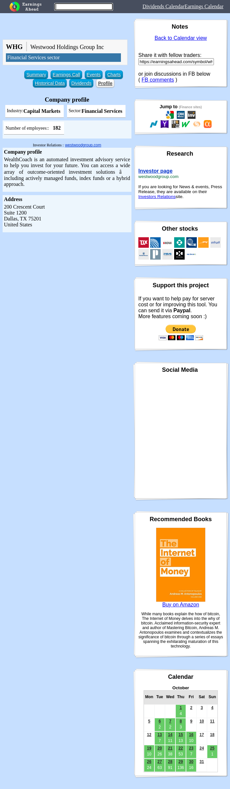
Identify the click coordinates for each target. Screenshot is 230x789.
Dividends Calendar (164, 6)
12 (149, 734)
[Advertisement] (65, 301)
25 (212, 748)
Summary (36, 74)
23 (191, 748)
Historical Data (50, 83)
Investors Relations (156, 196)
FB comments (158, 80)
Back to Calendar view (180, 38)
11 (212, 721)
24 (201, 748)
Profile (105, 83)
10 (201, 721)
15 (180, 734)
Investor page (155, 171)
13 (159, 734)
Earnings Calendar (203, 6)
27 (159, 761)
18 (212, 734)
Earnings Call (66, 74)
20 (159, 748)
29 (180, 761)
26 (149, 761)
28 (170, 761)
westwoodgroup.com (83, 145)
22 (180, 748)
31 (201, 761)
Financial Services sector (33, 57)
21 (170, 748)
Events (94, 74)
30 (191, 761)
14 (170, 734)
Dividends (81, 83)
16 (191, 734)
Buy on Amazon (180, 604)
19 (149, 748)
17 (201, 734)
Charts (114, 74)
